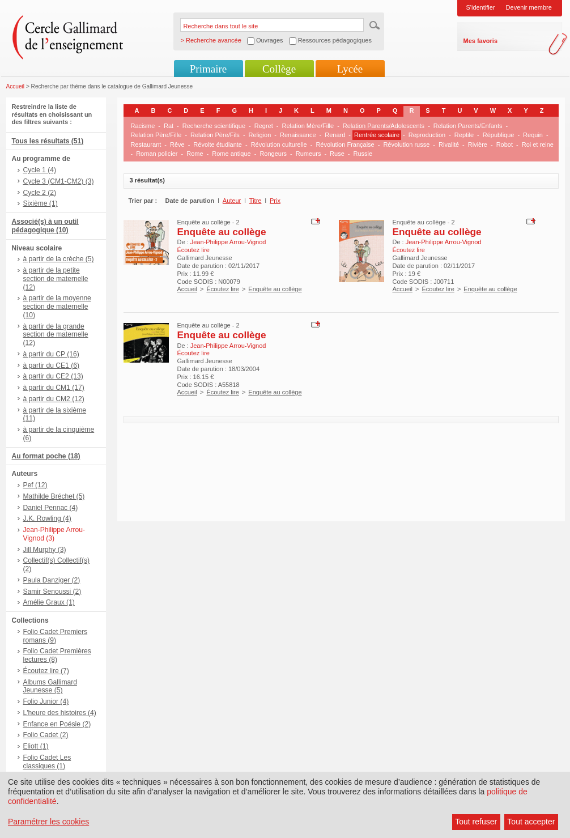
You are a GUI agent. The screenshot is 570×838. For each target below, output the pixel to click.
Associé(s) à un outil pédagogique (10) (45, 226)
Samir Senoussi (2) (52, 591)
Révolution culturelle (279, 144)
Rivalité (449, 144)
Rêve (177, 144)
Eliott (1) (36, 746)
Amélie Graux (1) (49, 602)
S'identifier (480, 7)
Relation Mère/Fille (308, 125)
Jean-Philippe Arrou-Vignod (228, 242)
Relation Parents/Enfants (468, 125)
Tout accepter (531, 821)
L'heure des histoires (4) (59, 713)
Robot (504, 144)
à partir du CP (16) (51, 354)
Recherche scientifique (213, 125)
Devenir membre (529, 7)
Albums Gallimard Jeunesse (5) (50, 686)
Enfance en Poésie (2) (57, 724)
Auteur (232, 200)
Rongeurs (273, 153)
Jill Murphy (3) (44, 550)
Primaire (208, 69)
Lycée (350, 69)
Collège (279, 69)
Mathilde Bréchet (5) (54, 496)
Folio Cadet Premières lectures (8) (57, 655)
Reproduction (427, 134)
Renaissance (298, 134)
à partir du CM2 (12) (53, 399)
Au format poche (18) (46, 456)
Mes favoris (480, 40)
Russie (362, 153)
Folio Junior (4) (46, 701)
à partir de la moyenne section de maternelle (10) (57, 306)
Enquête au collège (221, 231)
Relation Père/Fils (215, 134)
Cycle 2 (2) (39, 193)
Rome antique (231, 153)
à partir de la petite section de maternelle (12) (55, 278)
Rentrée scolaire (376, 134)
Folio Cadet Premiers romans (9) (55, 636)
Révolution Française (345, 144)
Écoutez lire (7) (46, 671)
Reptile (464, 134)
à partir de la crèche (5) (58, 259)
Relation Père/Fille (156, 134)
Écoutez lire (222, 289)
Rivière (477, 144)
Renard (335, 134)
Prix (275, 200)
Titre (255, 200)
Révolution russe (406, 144)
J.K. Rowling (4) (47, 518)
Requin (533, 134)
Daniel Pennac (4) (50, 508)
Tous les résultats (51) (48, 141)
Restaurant (146, 144)
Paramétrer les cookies (48, 821)
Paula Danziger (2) (51, 580)
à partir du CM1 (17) (53, 388)
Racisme (143, 125)
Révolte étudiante (217, 144)
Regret (263, 125)
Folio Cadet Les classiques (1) (47, 762)
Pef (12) (35, 485)
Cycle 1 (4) (39, 170)
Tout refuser (476, 821)
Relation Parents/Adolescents (383, 125)
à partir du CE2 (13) (53, 376)
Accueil (15, 86)
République (498, 134)
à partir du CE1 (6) (51, 365)
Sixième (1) (40, 203)
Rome (194, 153)
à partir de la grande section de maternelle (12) (55, 334)
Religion (260, 134)
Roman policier (156, 153)
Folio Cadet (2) (46, 735)
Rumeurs (308, 153)
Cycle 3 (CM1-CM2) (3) (58, 181)
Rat (168, 125)
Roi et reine (538, 144)
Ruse (337, 153)
